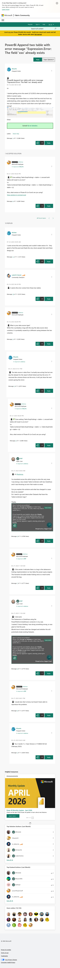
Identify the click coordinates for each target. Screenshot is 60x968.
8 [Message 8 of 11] (17, 669)
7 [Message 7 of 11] (17, 583)
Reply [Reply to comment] (48, 206)
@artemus (19, 474)
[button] (37, 60)
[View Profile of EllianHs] (14, 69)
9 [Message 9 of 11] (17, 710)
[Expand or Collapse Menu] (3, 20)
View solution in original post (16, 195)
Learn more (5, 9)
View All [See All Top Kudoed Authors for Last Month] (10, 901)
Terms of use (4, 953)
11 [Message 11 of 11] (13, 257)
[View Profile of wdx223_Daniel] (16, 275)
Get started (38, 34)
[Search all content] (43, 29)
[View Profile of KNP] (21, 458)
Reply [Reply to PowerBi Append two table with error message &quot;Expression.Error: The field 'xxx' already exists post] (48, 143)
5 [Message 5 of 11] (17, 752)
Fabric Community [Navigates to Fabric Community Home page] (22, 15)
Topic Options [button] (48, 59)
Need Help (16, 133)
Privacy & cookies (6, 949)
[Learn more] (13, 816)
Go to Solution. (33, 126)
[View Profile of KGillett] (14, 232)
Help (44, 24)
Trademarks (4, 956)
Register (30, 24)
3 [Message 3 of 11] (14, 386)
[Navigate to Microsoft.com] (7, 15)
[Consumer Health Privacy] (30, 962)
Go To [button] (50, 24)
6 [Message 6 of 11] (17, 536)
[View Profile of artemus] (20, 162)
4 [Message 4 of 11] (15, 440)
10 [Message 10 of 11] (13, 294)
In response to (18, 166)
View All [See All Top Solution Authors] (10, 860)
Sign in (38, 24)
